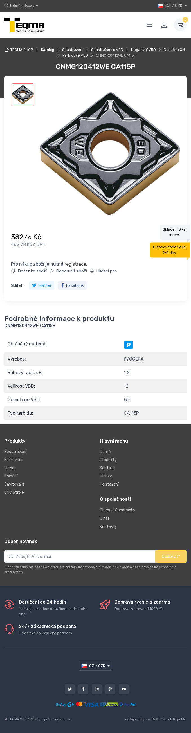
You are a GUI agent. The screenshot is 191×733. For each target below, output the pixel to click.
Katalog (47, 50)
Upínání (10, 476)
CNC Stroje (14, 492)
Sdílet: (17, 285)
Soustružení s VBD (107, 50)
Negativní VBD (143, 50)
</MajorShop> (136, 719)
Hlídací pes (103, 271)
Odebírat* (171, 556)
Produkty (108, 459)
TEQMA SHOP (21, 50)
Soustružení (72, 50)
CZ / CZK (170, 5)
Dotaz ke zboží (29, 271)
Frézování (13, 459)
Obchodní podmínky (117, 510)
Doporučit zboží (68, 271)
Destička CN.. (175, 50)
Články (106, 476)
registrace (75, 264)
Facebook (72, 285)
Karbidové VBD (75, 55)
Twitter (41, 285)
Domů (105, 451)
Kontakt (107, 468)
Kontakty (108, 526)
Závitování (14, 484)
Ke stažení (109, 484)
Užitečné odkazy (19, 5)
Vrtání (9, 468)
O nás (105, 518)
